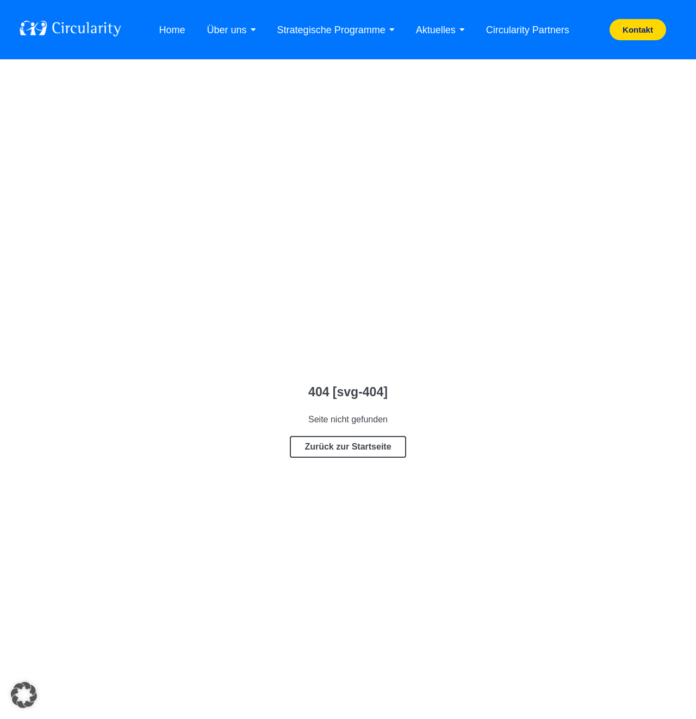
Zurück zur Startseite (347, 446)
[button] (24, 695)
